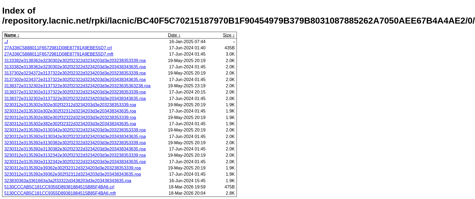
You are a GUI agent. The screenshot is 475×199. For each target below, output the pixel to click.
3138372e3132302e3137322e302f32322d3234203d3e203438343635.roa (75, 98)
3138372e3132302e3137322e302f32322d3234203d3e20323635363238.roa (77, 86)
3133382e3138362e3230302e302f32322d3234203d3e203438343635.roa (75, 67)
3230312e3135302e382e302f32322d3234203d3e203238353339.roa (70, 117)
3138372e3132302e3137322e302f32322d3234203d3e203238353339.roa (75, 92)
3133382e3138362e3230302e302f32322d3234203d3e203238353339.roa (75, 60)
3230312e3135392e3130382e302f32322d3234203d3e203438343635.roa (75, 149)
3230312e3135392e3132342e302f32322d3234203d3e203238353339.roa (75, 155)
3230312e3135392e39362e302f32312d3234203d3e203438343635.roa (72, 174)
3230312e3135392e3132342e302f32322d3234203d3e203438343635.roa (75, 161)
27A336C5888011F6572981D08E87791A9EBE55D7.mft (58, 54)
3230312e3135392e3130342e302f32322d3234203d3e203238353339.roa (75, 130)
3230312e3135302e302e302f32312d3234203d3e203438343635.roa (70, 111)
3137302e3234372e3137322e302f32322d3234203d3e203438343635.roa (75, 79)
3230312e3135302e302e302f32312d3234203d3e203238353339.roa (70, 104)
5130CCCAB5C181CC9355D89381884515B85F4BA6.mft (60, 193)
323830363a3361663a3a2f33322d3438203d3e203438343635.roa (67, 180)
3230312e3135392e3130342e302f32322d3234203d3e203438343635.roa (75, 136)
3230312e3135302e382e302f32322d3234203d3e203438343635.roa (70, 123)
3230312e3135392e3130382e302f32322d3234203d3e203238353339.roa (75, 142)
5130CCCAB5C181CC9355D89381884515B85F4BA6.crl (59, 187)
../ (6, 41)
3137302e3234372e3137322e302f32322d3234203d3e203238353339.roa (75, 73)
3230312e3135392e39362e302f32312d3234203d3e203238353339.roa (72, 168)
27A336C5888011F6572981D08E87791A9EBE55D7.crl (58, 48)
